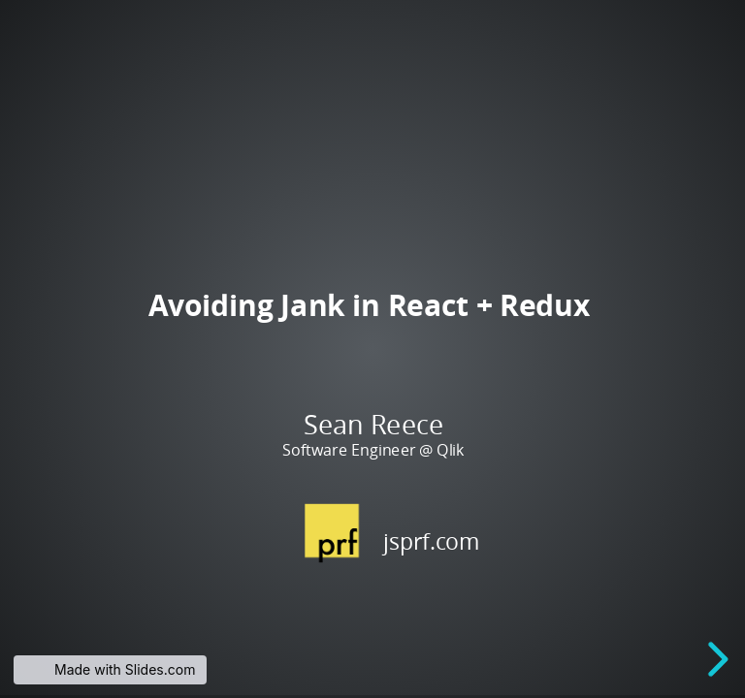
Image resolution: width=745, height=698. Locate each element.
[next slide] (714, 659)
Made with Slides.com (124, 669)
